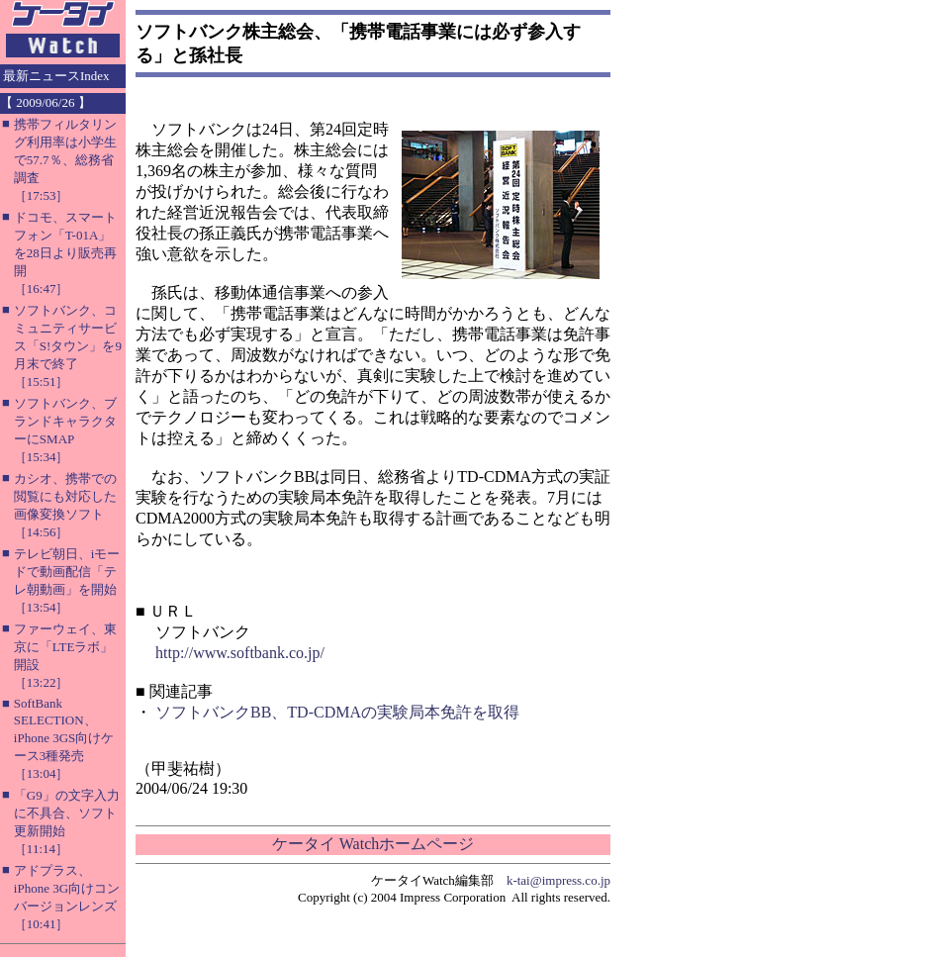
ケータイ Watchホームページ (373, 843)
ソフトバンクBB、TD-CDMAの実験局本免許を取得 (337, 712)
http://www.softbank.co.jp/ (239, 652)
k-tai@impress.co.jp (558, 880)
